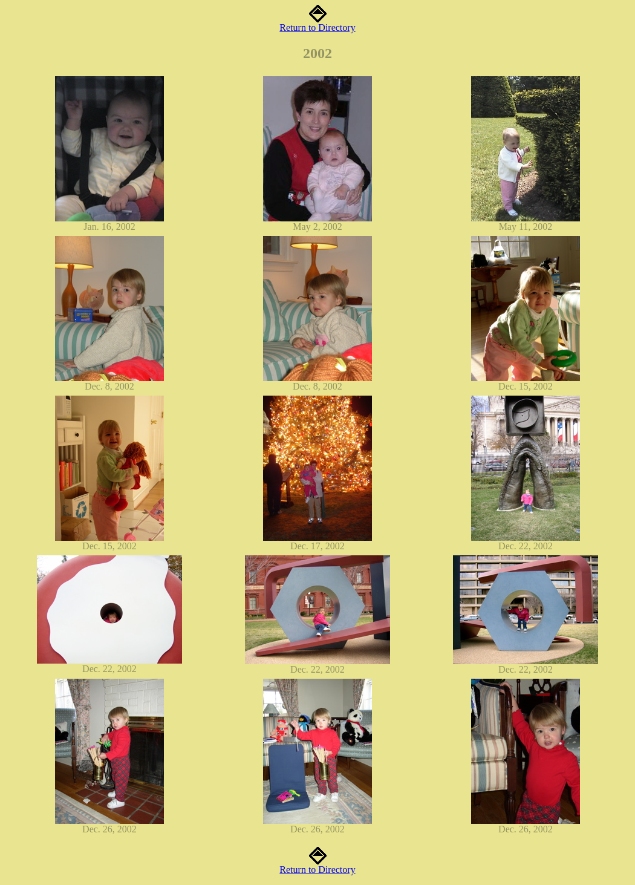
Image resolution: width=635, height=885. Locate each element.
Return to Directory (317, 23)
